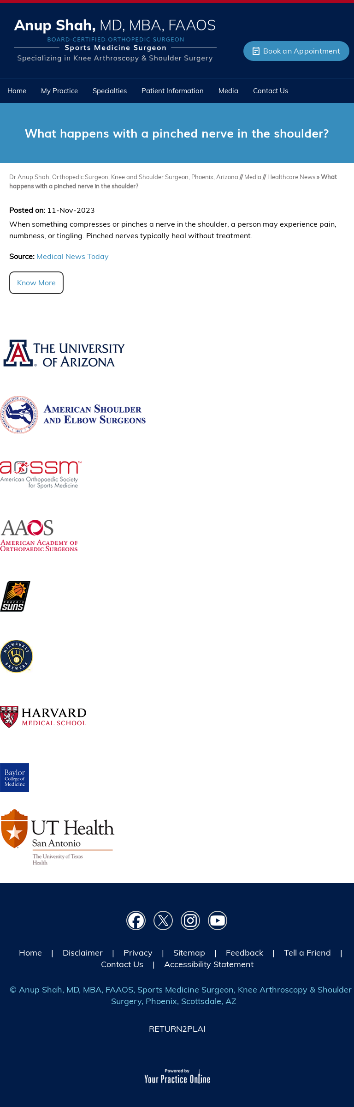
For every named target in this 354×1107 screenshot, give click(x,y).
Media (253, 176)
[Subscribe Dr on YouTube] (218, 921)
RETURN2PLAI (177, 1028)
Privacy (138, 952)
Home (30, 952)
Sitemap (189, 952)
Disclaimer (83, 952)
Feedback (244, 952)
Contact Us (122, 964)
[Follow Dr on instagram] (191, 921)
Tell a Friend (307, 952)
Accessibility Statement (209, 964)
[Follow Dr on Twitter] (163, 921)
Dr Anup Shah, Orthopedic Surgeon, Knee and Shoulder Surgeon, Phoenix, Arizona (123, 176)
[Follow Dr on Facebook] (136, 921)
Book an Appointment (301, 50)
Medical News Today (72, 256)
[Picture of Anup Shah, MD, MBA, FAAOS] (115, 39)
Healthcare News (291, 176)
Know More (36, 282)
